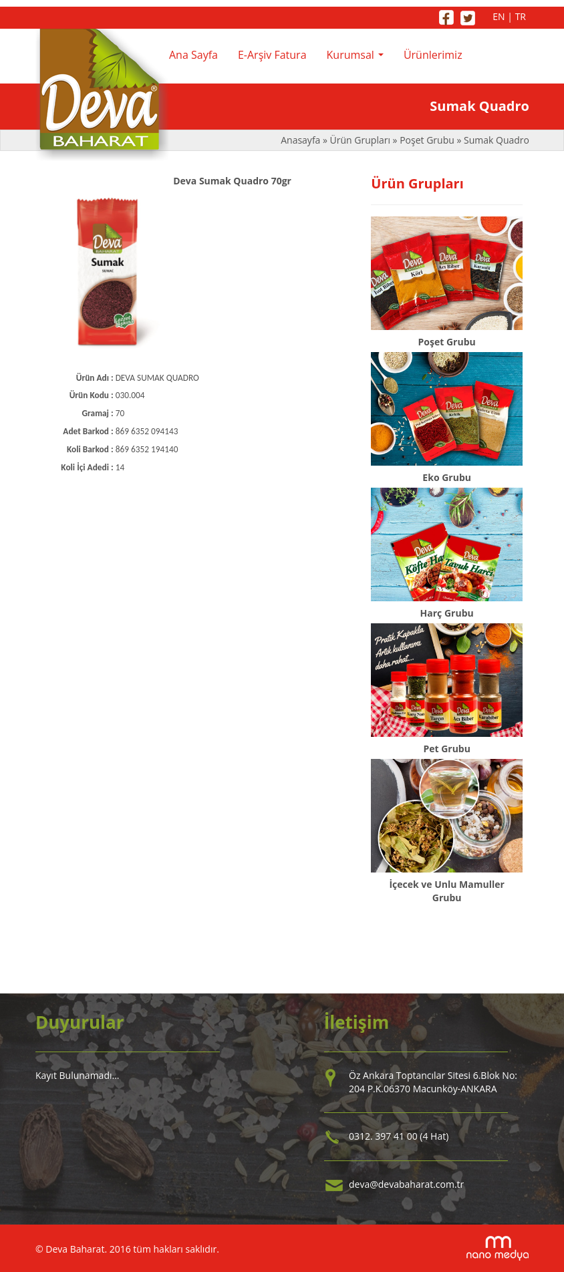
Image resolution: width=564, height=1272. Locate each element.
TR (520, 16)
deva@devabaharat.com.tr (406, 1184)
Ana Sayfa (193, 54)
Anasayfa (302, 140)
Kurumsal (358, 58)
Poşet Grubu (427, 140)
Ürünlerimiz (433, 54)
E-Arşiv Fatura (272, 54)
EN (498, 16)
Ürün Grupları (361, 140)
